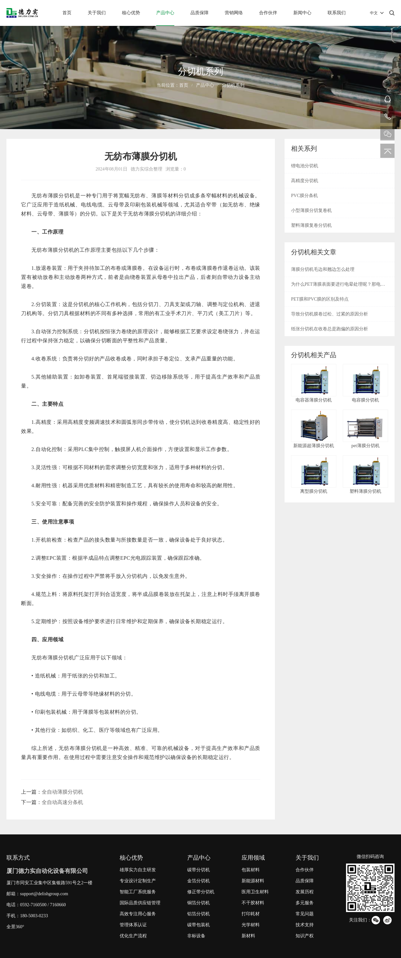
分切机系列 (233, 85)
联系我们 (337, 12)
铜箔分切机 (198, 902)
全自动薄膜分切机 (62, 792)
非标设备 (196, 935)
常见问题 (305, 913)
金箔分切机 (198, 880)
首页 (66, 12)
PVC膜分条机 (304, 195)
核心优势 (131, 12)
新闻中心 (302, 12)
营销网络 (234, 12)
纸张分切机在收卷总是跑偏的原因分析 (329, 328)
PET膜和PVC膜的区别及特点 (320, 299)
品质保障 (199, 12)
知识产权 (305, 935)
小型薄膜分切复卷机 (311, 210)
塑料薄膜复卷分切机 (311, 225)
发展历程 (305, 891)
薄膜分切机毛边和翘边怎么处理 (322, 269)
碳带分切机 (198, 869)
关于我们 (97, 12)
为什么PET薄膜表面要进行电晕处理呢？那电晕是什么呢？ (338, 287)
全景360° (15, 926)
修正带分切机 (200, 891)
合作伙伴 (268, 12)
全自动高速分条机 (62, 802)
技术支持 (305, 924)
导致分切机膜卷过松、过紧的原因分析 (329, 314)
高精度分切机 (304, 180)
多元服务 (305, 902)
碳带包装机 (198, 924)
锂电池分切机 (304, 165)
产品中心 (165, 12)
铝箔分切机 (198, 913)
